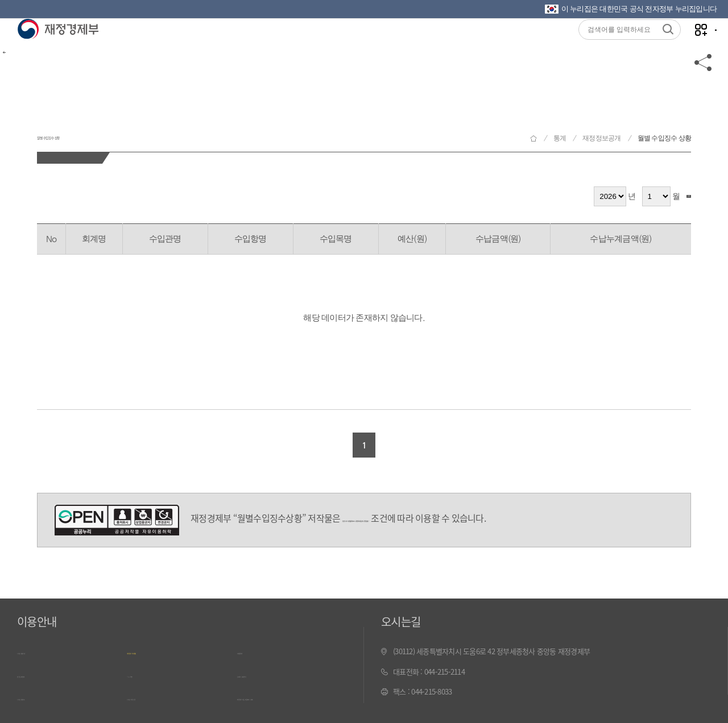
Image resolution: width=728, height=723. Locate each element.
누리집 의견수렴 (150, 691)
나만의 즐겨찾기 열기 (676, 46)
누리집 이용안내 (40, 651)
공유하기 (703, 92)
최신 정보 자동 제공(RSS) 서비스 (284, 691)
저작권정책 (253, 651)
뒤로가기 (28, 92)
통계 (559, 138)
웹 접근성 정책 (38, 671)
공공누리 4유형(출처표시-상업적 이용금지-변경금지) (117, 520)
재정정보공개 (601, 138)
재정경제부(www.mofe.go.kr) (57, 46)
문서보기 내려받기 (263, 671)
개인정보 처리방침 (153, 651)
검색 (674, 196)
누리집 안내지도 (40, 691)
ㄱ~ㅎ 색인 (142, 671)
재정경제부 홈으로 (533, 138)
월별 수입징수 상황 (115, 130)
